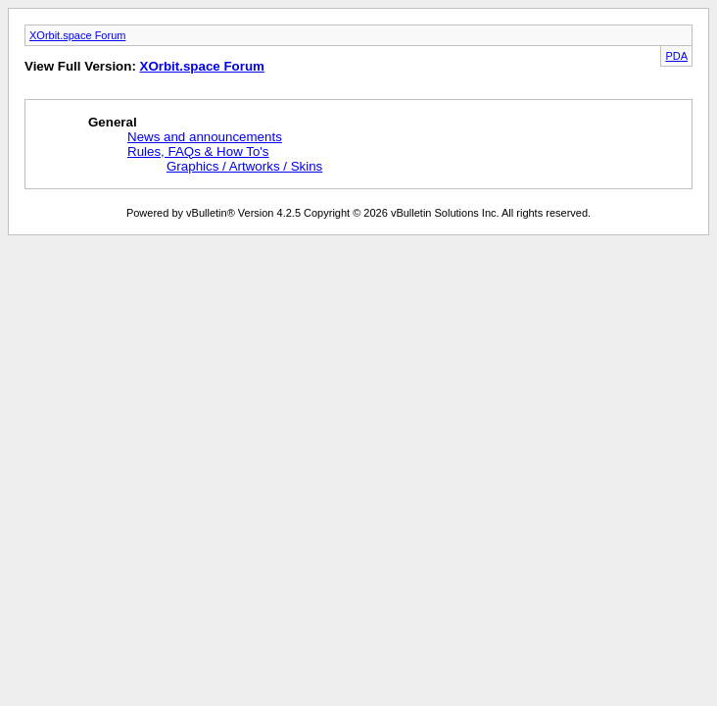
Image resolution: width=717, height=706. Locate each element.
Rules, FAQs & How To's (198, 151)
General (112, 122)
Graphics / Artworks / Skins (244, 166)
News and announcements (204, 136)
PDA (676, 56)
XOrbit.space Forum (77, 35)
